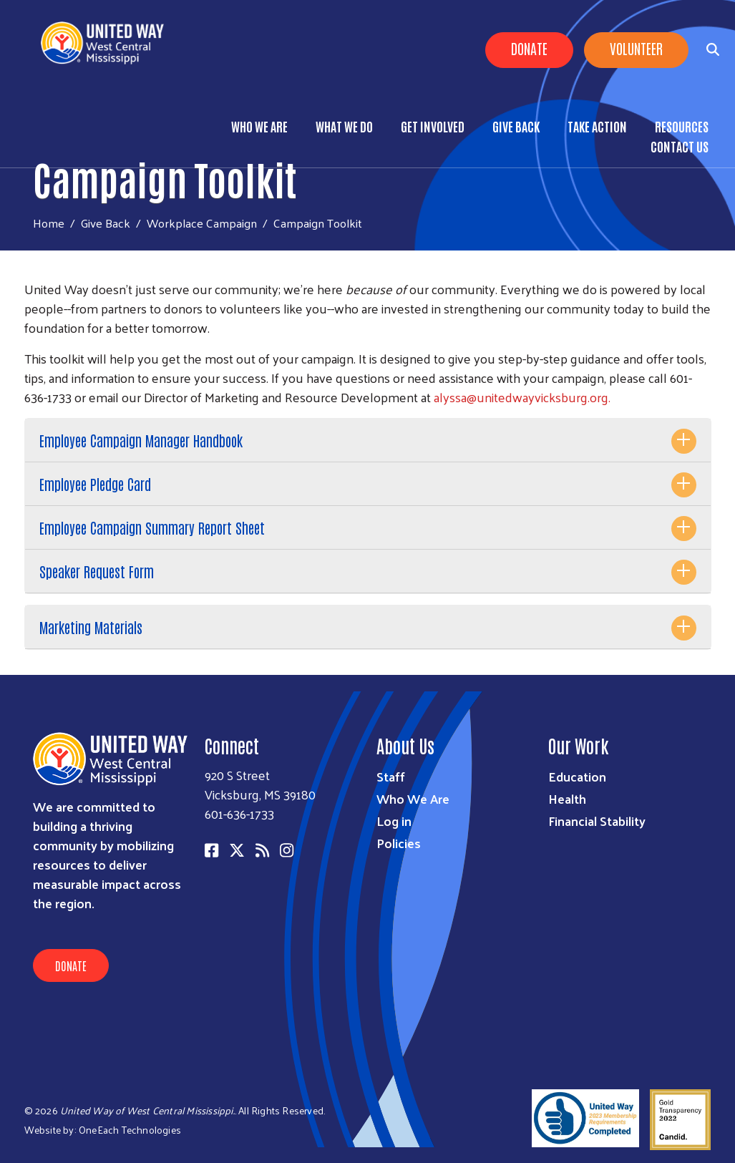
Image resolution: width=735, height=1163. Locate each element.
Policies (398, 843)
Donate (529, 48)
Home (48, 223)
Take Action (597, 126)
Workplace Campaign (202, 222)
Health (567, 798)
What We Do (344, 126)
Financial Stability (597, 820)
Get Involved (432, 126)
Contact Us (680, 146)
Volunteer (636, 48)
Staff (390, 776)
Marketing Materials (90, 627)
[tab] (368, 440)
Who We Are (259, 126)
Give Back (516, 126)
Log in (394, 820)
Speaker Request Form (96, 571)
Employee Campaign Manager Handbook (141, 440)
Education (577, 776)
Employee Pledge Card (95, 484)
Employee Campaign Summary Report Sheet (152, 527)
